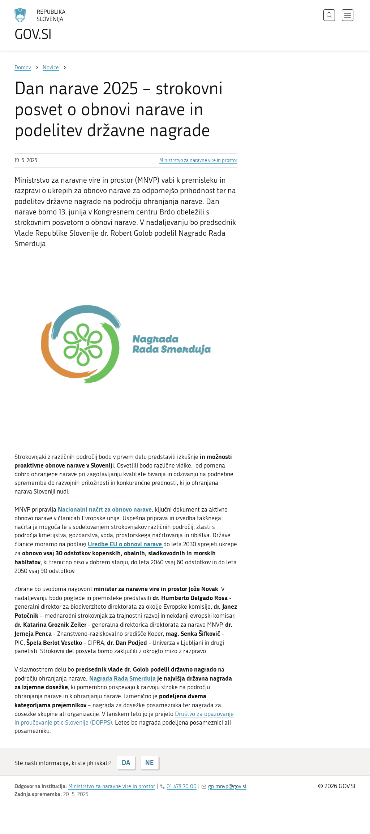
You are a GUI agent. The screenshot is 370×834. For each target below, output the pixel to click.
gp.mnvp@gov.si (227, 786)
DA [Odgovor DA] (126, 762)
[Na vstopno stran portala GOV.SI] (60, 24)
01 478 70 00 (182, 786)
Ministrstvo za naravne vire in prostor (198, 160)
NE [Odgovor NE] (149, 762)
